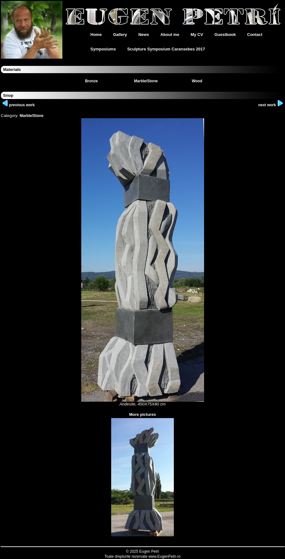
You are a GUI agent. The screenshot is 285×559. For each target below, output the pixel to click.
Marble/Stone (146, 81)
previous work (18, 105)
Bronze (91, 81)
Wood (197, 81)
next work (270, 105)
